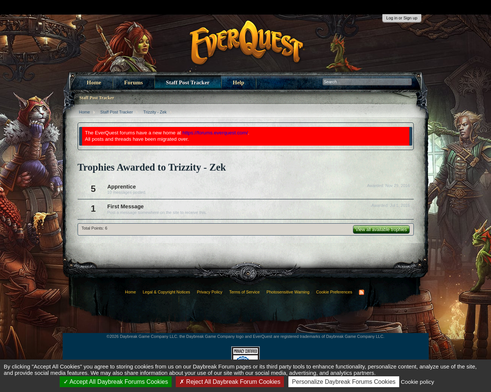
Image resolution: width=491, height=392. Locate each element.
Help (238, 82)
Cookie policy (417, 382)
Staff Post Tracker (188, 82)
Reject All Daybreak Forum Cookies (229, 382)
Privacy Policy (209, 292)
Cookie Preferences (334, 292)
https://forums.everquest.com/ (215, 133)
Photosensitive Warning (287, 292)
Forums (133, 82)
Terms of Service (244, 292)
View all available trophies (381, 229)
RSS (361, 292)
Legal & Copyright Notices (166, 292)
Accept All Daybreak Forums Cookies (115, 382)
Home (94, 82)
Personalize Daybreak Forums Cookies (343, 382)
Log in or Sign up (401, 18)
